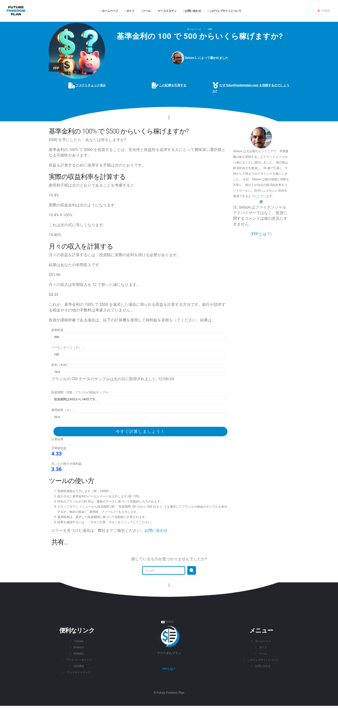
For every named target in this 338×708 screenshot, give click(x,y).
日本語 (323, 10)
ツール (145, 11)
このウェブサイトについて (224, 11)
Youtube (79, 641)
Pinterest (78, 647)
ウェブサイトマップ (78, 672)
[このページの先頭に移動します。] (169, 585)
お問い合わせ (192, 11)
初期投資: (57, 330)
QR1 (210, 29)
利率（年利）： (61, 365)
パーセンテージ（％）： (67, 347)
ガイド (129, 11)
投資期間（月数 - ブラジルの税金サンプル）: (81, 392)
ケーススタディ (167, 11)
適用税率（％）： (63, 410)
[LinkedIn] (261, 201)
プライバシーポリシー (79, 659)
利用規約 (78, 653)
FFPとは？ (261, 234)
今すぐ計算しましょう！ (140, 431)
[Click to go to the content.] (169, 118)
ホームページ (109, 11)
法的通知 (78, 666)
